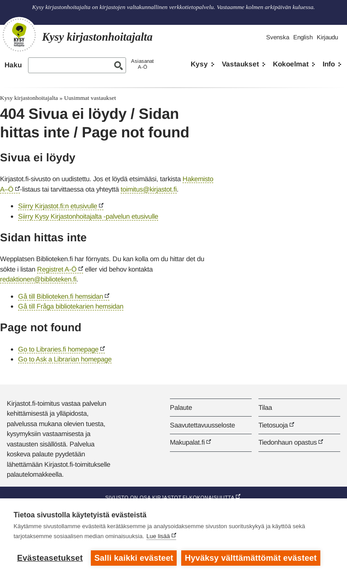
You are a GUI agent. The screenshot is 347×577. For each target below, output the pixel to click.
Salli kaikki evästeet (134, 558)
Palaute (181, 407)
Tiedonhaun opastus (287, 442)
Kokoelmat (291, 64)
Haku (13, 65)
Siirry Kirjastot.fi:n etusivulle (57, 206)
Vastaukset (240, 64)
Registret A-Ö (57, 269)
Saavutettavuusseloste (202, 425)
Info (329, 64)
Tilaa (265, 407)
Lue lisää (158, 536)
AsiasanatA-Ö (142, 64)
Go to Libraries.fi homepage (58, 349)
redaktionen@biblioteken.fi (38, 279)
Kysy (199, 64)
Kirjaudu (327, 37)
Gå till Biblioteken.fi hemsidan (60, 296)
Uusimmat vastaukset (90, 97)
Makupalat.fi (187, 442)
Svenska (277, 37)
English (303, 37)
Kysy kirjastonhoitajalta (29, 97)
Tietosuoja (273, 425)
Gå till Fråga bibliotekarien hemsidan (70, 306)
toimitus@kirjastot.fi (149, 189)
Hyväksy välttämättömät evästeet (251, 558)
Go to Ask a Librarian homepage (65, 359)
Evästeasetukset (50, 558)
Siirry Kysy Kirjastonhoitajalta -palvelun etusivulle (88, 216)
